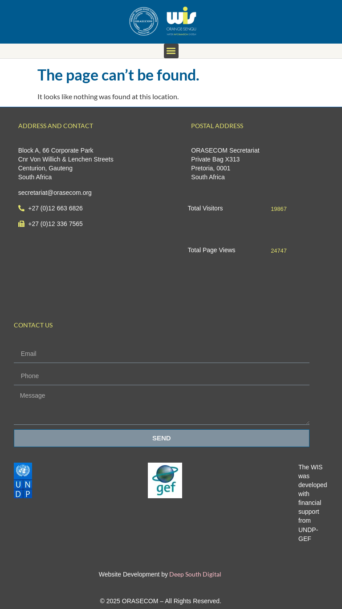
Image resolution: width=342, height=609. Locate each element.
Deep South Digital (194, 574)
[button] (171, 51)
